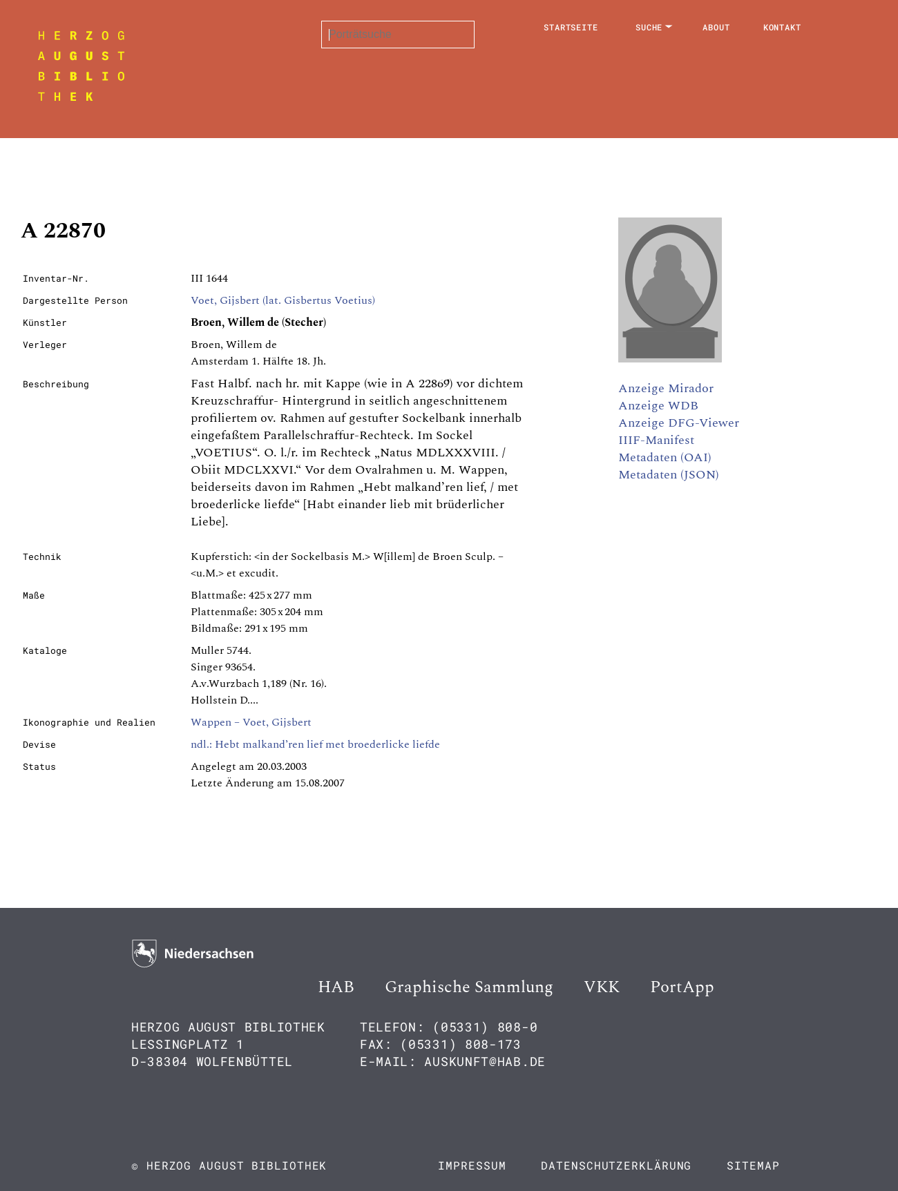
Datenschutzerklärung (616, 1165)
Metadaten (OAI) (664, 457)
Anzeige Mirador (666, 388)
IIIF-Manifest (656, 440)
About (716, 26)
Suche (649, 26)
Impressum (472, 1165)
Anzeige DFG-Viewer (678, 423)
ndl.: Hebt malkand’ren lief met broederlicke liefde (315, 744)
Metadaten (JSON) (668, 474)
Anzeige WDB (658, 405)
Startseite (571, 26)
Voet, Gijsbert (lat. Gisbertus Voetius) (283, 300)
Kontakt (782, 26)
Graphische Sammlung (469, 987)
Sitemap (753, 1165)
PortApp (682, 987)
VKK (602, 987)
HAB (336, 987)
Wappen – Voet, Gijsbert (251, 722)
